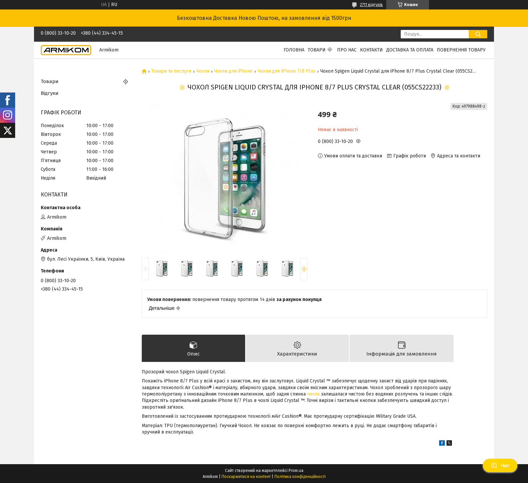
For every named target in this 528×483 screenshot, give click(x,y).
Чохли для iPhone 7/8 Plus (287, 71)
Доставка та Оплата (409, 50)
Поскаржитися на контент (246, 476)
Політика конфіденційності (300, 476)
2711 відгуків (371, 4)
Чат (500, 465)
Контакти (371, 50)
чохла (313, 394)
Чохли (202, 71)
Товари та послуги (171, 71)
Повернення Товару (461, 50)
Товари (317, 50)
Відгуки (50, 93)
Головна (294, 50)
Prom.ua (296, 470)
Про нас (347, 50)
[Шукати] (478, 34)
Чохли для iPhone (233, 71)
